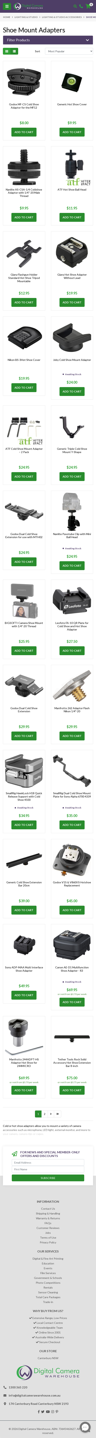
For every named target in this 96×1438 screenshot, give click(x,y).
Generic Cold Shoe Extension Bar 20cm (24, 884)
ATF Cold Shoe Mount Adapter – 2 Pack (24, 450)
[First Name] (48, 1169)
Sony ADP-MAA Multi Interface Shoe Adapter (24, 969)
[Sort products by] (69, 51)
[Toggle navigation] (7, 6)
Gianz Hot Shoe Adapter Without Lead (72, 276)
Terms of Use (48, 1237)
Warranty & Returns (48, 1218)
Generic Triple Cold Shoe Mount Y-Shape (72, 450)
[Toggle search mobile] (75, 6)
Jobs (48, 1232)
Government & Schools (48, 1277)
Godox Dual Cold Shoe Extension (23, 709)
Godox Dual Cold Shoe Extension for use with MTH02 (23, 535)
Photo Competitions (48, 1282)
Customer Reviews (48, 1228)
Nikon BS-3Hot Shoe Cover (24, 359)
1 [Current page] (38, 1114)
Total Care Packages (48, 1297)
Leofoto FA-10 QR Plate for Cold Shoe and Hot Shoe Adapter (71, 626)
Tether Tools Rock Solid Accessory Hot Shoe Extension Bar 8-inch (72, 1063)
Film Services (48, 1273)
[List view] (14, 51)
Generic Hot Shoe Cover (72, 104)
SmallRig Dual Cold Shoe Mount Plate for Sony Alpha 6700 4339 (72, 795)
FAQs (48, 1223)
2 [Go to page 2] (44, 1114)
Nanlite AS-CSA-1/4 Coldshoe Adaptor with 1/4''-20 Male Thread (24, 193)
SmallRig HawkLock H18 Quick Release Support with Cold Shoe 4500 (24, 796)
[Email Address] (48, 1162)
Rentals (48, 1287)
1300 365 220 (18, 1387)
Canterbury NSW (48, 1358)
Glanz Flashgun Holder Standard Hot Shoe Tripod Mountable (24, 278)
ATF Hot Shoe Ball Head (72, 189)
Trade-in (48, 1302)
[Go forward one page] (51, 1114)
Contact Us (48, 1208)
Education (48, 1263)
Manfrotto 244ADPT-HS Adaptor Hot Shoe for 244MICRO (24, 1063)
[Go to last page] (57, 1114)
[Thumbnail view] (7, 51)
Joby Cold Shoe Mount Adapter (72, 359)
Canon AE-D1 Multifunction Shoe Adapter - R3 (72, 969)
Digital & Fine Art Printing (48, 1258)
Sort (37, 51)
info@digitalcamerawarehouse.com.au (34, 1395)
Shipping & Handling (48, 1213)
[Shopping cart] (88, 6)
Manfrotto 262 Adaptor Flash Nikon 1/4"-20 (72, 709)
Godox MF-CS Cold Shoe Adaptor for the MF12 (24, 106)
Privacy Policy (48, 1242)
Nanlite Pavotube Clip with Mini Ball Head (72, 535)
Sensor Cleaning (48, 1292)
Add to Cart (23, 132)
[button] (48, 40)
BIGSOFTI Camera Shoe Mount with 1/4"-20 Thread (24, 624)
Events (48, 1268)
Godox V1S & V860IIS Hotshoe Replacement (72, 884)
